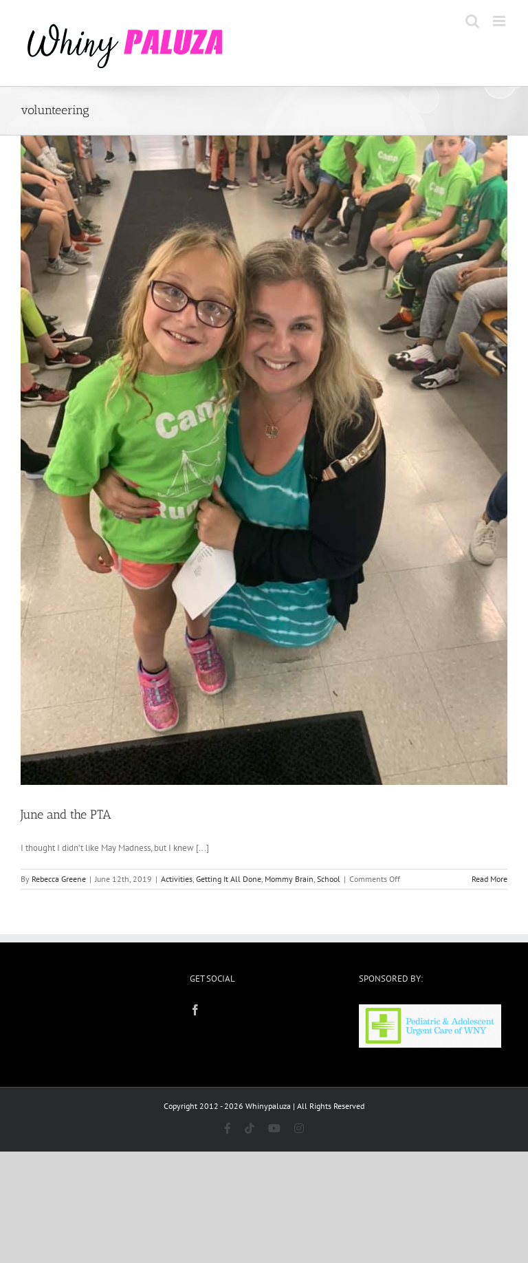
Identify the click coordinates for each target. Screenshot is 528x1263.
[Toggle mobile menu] (500, 21)
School (328, 879)
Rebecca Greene (59, 879)
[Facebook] (195, 1009)
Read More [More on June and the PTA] (489, 879)
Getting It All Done (228, 879)
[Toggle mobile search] (472, 21)
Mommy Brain (289, 879)
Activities (176, 879)
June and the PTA (66, 814)
